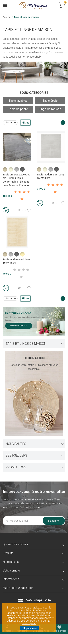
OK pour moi (29, 628)
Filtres (25, 122)
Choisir (11, 122)
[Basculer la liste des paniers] (62, 6)
